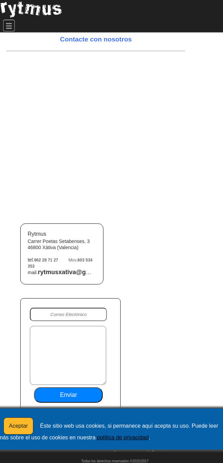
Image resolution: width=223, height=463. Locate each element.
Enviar (68, 394)
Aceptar (18, 426)
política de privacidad (122, 437)
